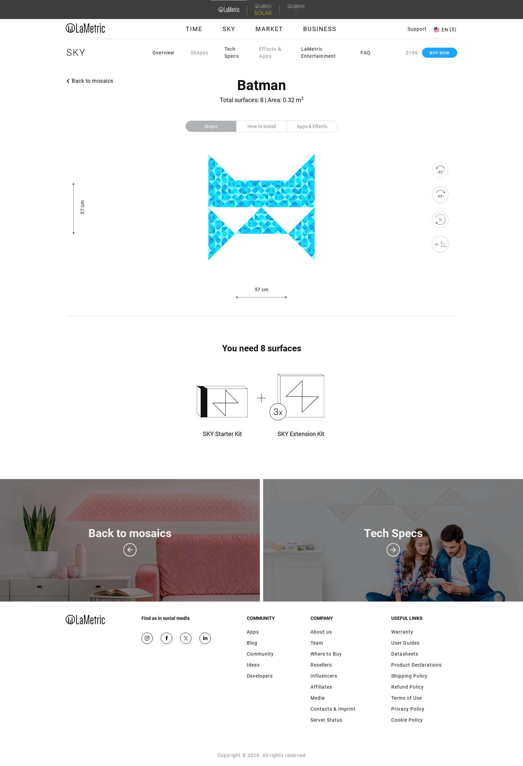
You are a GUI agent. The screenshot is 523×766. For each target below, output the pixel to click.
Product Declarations (416, 665)
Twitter (185, 638)
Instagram (147, 638)
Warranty (402, 632)
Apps (253, 632)
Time (194, 28)
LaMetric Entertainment (318, 52)
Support (417, 29)
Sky (228, 28)
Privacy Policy (408, 709)
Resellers (321, 665)
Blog (252, 643)
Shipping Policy (409, 676)
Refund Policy (407, 687)
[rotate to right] (440, 194)
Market (269, 28)
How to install (261, 126)
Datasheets (404, 654)
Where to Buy (326, 654)
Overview (163, 52)
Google (205, 638)
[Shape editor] (440, 244)
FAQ (366, 52)
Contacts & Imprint (333, 709)
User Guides (405, 643)
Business (320, 28)
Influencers (324, 676)
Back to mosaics (92, 81)
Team (317, 643)
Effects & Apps (270, 52)
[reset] (440, 219)
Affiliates (321, 687)
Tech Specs (231, 52)
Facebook (166, 638)
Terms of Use (406, 698)
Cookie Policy (407, 720)
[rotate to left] (440, 170)
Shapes (199, 52)
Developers (260, 676)
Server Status (327, 720)
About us (321, 632)
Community (260, 654)
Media (318, 698)
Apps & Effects (312, 126)
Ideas (253, 665)
